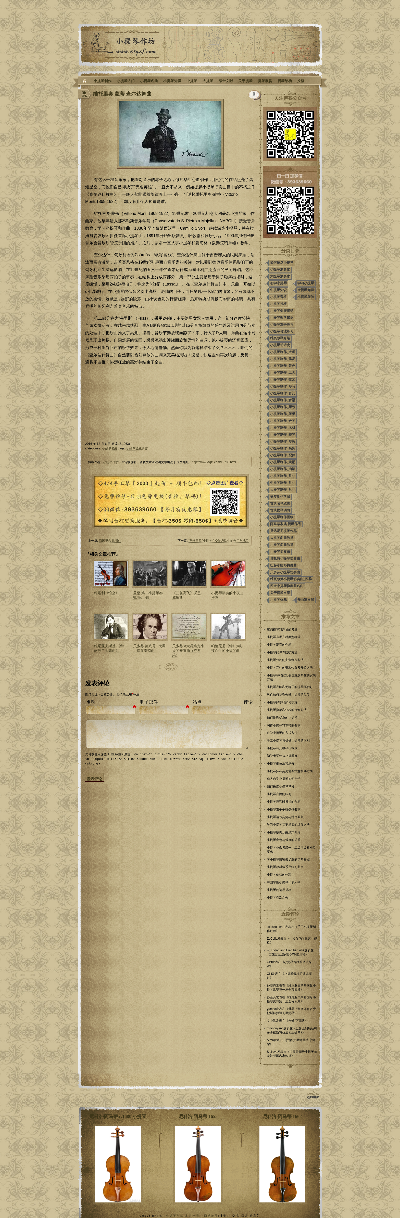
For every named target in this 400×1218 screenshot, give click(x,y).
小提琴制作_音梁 (282, 400)
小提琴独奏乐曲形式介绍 (284, 832)
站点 (197, 702)
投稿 (300, 81)
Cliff (269, 962)
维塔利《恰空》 (106, 593)
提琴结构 (285, 81)
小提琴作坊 (111, 462)
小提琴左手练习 (281, 324)
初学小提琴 (278, 283)
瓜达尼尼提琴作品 (283, 531)
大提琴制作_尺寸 (282, 489)
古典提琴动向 (280, 510)
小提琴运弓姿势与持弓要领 (285, 817)
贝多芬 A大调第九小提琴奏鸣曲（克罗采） (188, 650)
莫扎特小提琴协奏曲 (285, 558)
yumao (271, 1009)
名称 (91, 702)
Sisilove (272, 1052)
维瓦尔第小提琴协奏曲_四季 (291, 579)
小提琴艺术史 (280, 345)
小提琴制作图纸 (281, 517)
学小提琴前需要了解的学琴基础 (288, 859)
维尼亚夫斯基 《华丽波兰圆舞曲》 (109, 648)
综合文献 (226, 81)
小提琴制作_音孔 (282, 393)
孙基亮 (271, 985)
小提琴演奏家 (280, 269)
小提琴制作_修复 (282, 359)
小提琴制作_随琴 (282, 434)
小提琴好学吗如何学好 (282, 702)
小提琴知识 (172, 81)
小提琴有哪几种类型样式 (284, 637)
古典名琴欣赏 (280, 503)
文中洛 (271, 1020)
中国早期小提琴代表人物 (284, 882)
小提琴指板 (278, 304)
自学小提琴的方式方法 (282, 733)
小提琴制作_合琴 (282, 421)
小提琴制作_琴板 (282, 414)
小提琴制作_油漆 (282, 469)
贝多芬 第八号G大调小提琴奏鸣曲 (149, 648)
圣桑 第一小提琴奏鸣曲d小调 (148, 595)
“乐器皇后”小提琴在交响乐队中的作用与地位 (219, 540)
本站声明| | (194, 1215)
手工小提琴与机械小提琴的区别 (288, 740)
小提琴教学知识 (281, 317)
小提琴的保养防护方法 (282, 652)
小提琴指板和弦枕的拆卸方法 (287, 710)
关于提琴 (245, 81)
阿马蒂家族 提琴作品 (285, 524)
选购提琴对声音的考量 (282, 629)
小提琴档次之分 (277, 897)
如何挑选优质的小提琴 (282, 717)
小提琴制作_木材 (282, 428)
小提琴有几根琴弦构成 (282, 748)
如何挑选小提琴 (281, 262)
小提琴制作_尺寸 (282, 476)
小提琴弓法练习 (281, 331)
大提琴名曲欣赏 (281, 538)
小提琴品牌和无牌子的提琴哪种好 (290, 687)
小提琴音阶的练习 (279, 794)
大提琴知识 (305, 290)
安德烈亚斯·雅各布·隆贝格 (287, 954)
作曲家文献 (305, 600)
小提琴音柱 (278, 297)
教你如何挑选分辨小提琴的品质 (288, 694)
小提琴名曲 (149, 81)
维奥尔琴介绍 (280, 338)
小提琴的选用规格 (279, 890)
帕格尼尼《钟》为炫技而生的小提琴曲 (227, 648)
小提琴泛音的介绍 (279, 644)
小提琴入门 (126, 81)
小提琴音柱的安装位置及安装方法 (290, 667)
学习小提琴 (305, 283)
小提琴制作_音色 (282, 366)
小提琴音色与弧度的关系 (284, 840)
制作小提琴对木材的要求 (284, 725)
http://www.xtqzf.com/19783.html (214, 462)
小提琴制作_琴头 (282, 441)
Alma (270, 1040)
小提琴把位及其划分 (280, 763)
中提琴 (191, 81)
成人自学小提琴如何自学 (284, 779)
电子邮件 (149, 702)
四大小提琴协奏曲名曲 (286, 586)
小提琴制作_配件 (282, 455)
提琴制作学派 (280, 496)
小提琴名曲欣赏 (136, 448)
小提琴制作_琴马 (282, 386)
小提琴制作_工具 (282, 372)
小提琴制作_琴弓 (282, 407)
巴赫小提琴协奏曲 (283, 565)
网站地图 (211, 1215)
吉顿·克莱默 (296, 1020)
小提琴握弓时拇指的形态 (284, 802)
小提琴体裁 (278, 600)
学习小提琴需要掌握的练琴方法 (288, 824)
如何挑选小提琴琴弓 (280, 786)
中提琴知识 (278, 290)
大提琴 (208, 81)
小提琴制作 (102, 81)
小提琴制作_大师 (282, 352)
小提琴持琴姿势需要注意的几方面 (290, 771)
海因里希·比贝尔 (110, 540)
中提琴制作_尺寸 (282, 483)
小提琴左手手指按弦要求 (284, 809)
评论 (248, 702)
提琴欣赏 (265, 81)
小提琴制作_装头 (282, 448)
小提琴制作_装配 (282, 462)
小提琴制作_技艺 (282, 379)
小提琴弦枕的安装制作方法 (285, 660)
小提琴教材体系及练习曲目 (285, 867)
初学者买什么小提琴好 (282, 756)
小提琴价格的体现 (279, 874)
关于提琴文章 (280, 593)
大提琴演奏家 (280, 276)
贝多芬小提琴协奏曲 (285, 572)
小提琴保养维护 (281, 311)
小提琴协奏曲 (280, 551)
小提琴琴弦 (305, 297)
